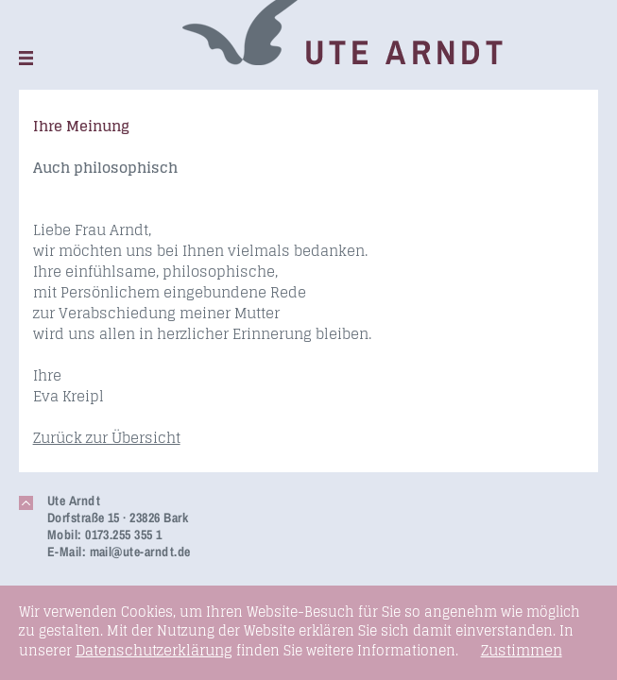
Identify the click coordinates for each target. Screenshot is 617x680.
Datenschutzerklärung (154, 650)
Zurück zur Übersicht (106, 437)
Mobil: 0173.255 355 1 (105, 534)
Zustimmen (521, 650)
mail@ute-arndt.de (140, 551)
